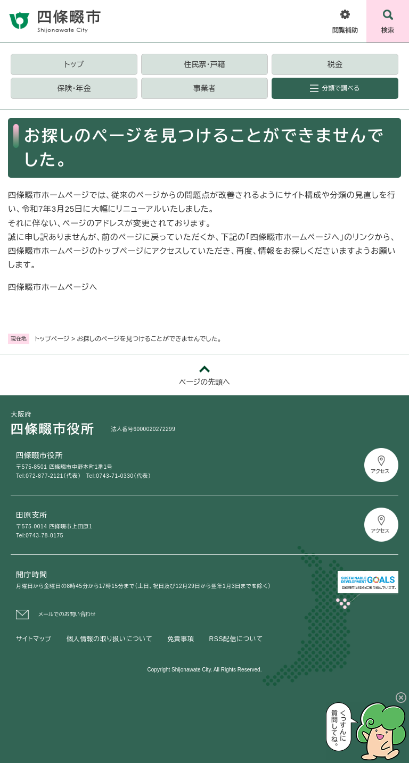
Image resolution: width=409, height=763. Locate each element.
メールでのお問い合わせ (67, 614)
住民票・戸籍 (204, 64)
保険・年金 (74, 88)
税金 (335, 64)
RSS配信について (236, 639)
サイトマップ (34, 639)
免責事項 (180, 639)
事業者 (204, 88)
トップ (74, 64)
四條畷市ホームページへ (52, 287)
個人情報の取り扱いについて (109, 639)
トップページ (52, 339)
